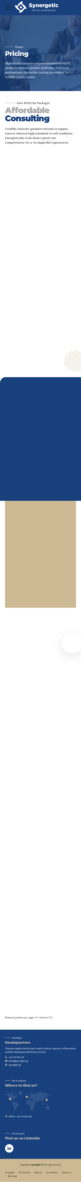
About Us (38, 1172)
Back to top (12, 1176)
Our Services (24, 1172)
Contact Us (66, 1172)
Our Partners (52, 1172)
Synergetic (9, 1172)
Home (19, 47)
